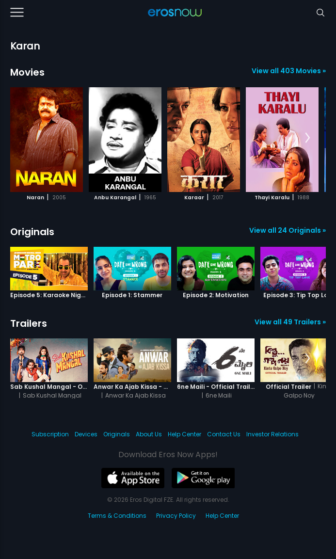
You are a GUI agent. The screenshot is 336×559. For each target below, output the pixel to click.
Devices (86, 434)
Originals (32, 232)
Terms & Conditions (117, 515)
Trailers (28, 323)
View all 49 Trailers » (290, 322)
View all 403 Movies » (289, 71)
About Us (149, 434)
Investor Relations (272, 434)
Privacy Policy (176, 515)
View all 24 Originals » (287, 230)
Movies (27, 72)
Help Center (184, 434)
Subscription (50, 434)
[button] (307, 138)
